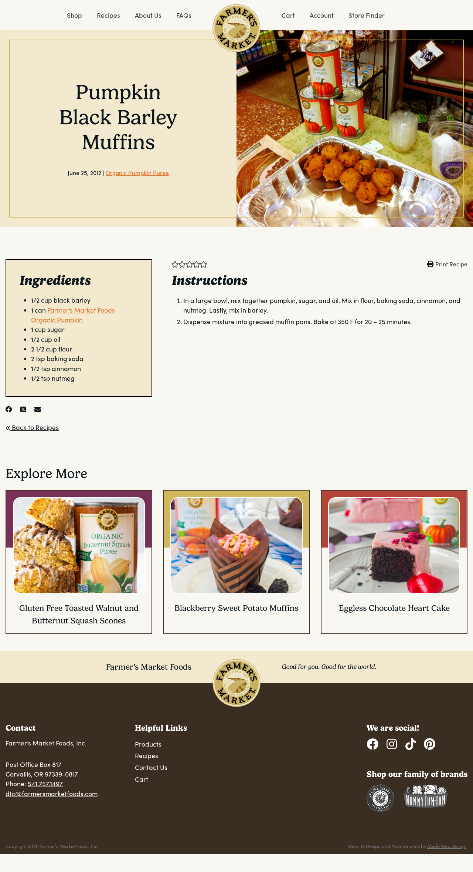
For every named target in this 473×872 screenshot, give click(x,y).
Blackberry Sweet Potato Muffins (236, 608)
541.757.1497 (45, 783)
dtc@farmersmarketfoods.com (52, 793)
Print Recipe (451, 264)
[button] (174, 263)
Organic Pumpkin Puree (137, 172)
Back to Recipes (32, 427)
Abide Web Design (446, 846)
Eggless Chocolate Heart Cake (394, 608)
